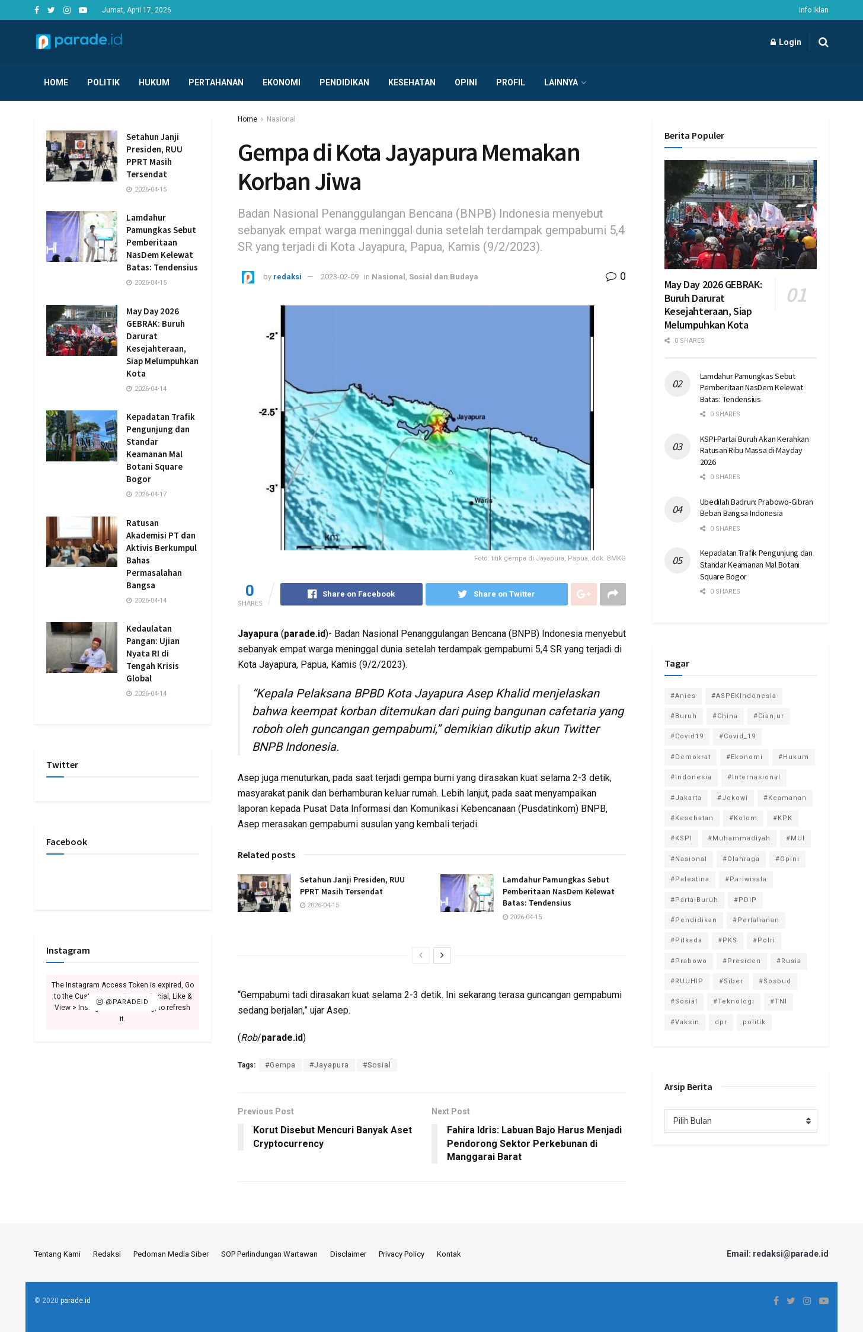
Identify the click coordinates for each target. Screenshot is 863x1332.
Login (786, 42)
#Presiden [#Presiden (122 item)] (742, 961)
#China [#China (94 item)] (725, 716)
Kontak (449, 1254)
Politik (103, 82)
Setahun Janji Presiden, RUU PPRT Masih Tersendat (352, 885)
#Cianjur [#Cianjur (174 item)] (768, 716)
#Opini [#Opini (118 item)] (787, 859)
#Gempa (280, 1065)
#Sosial (377, 1065)
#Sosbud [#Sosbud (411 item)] (775, 981)
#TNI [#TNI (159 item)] (778, 1001)
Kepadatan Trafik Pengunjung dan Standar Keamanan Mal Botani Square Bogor (756, 564)
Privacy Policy (401, 1254)
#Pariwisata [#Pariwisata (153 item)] (746, 879)
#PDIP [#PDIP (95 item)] (745, 900)
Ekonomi (282, 82)
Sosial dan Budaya (443, 276)
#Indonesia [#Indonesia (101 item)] (691, 777)
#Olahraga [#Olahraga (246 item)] (741, 859)
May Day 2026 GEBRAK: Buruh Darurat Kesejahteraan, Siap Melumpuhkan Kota (713, 305)
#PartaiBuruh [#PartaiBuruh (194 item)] (694, 900)
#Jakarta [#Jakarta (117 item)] (686, 798)
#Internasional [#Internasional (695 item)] (754, 777)
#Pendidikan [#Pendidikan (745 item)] (693, 920)
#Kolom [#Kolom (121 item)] (743, 818)
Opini (466, 82)
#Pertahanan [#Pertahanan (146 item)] (756, 920)
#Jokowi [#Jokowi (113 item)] (732, 798)
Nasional (281, 119)
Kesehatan (412, 82)
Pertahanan (216, 82)
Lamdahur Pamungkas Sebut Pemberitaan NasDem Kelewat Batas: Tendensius (559, 891)
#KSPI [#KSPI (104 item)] (681, 838)
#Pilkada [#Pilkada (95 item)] (686, 940)
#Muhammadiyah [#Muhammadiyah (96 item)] (739, 838)
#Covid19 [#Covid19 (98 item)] (687, 736)
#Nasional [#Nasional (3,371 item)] (688, 859)
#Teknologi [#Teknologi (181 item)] (734, 1001)
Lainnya (561, 82)
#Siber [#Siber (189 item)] (731, 981)
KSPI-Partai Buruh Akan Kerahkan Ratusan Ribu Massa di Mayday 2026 (754, 450)
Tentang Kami (57, 1254)
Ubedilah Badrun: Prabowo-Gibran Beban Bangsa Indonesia (756, 507)
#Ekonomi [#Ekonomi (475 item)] (744, 757)
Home (56, 82)
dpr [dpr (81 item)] (721, 1022)
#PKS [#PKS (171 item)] (727, 940)
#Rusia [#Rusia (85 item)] (788, 961)
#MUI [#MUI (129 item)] (795, 838)
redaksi (287, 276)
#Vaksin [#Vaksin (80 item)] (684, 1022)
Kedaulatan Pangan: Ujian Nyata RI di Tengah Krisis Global (153, 653)
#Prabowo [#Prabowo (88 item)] (688, 961)
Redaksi (107, 1254)
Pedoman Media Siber (171, 1254)
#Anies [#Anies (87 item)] (683, 696)
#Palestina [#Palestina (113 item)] (689, 879)
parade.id (75, 1300)
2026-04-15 (319, 905)
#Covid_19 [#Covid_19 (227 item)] (737, 736)
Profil (510, 82)
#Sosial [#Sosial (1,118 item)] (684, 1001)
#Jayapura (329, 1065)
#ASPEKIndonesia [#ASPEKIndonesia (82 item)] (743, 696)
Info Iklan (814, 10)
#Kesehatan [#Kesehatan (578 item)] (692, 818)
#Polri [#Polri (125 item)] (764, 940)
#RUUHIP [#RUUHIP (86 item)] (687, 981)
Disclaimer (348, 1254)
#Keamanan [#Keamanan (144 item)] (785, 798)
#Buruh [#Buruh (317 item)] (683, 716)
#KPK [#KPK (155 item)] (782, 818)
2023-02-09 (340, 276)
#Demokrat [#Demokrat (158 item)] (690, 757)
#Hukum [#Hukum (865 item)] (793, 757)
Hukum (154, 82)
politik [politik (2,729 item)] (754, 1022)
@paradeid (123, 1002)
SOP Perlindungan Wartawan (269, 1254)
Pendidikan (344, 82)
